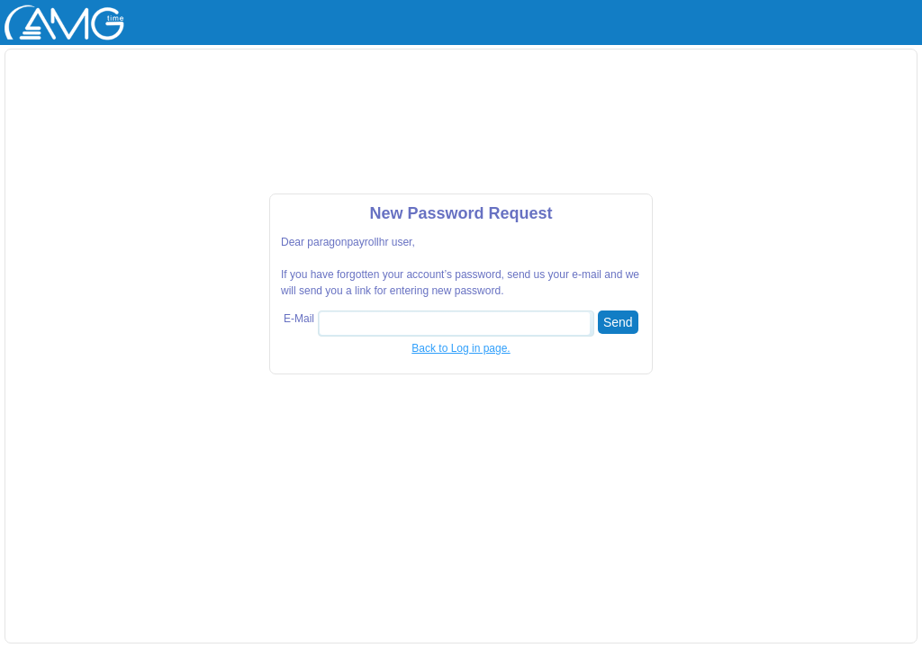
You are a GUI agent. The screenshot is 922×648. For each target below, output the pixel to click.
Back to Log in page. (460, 348)
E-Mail (299, 318)
